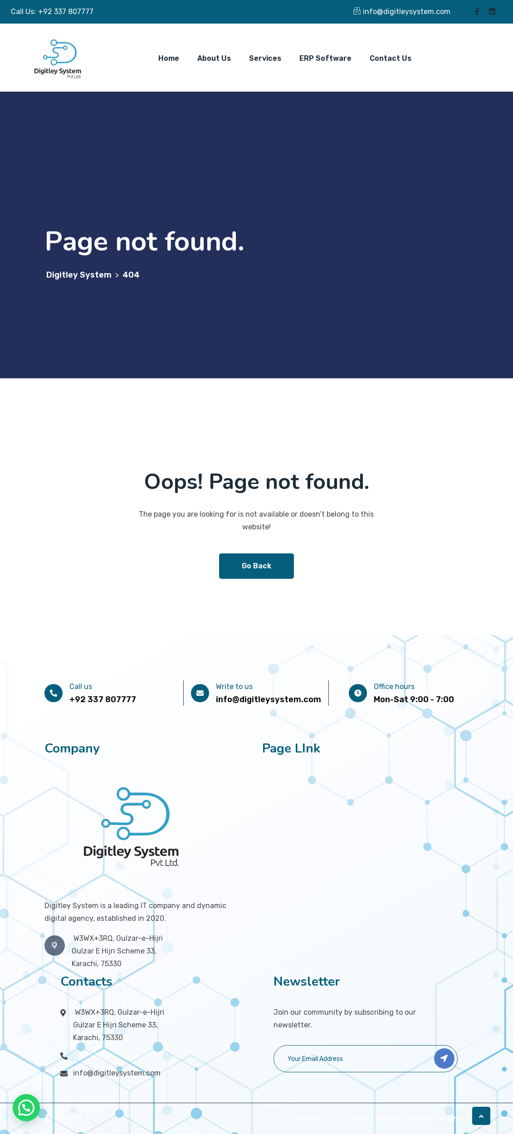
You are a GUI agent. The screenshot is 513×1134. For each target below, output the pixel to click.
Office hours (394, 686)
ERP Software (325, 58)
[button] (26, 1107)
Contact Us (390, 58)
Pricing (284, 850)
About (282, 814)
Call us (80, 686)
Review (284, 867)
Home (168, 58)
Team (281, 832)
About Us (214, 58)
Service (285, 796)
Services (265, 58)
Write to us (234, 686)
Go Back (256, 566)
